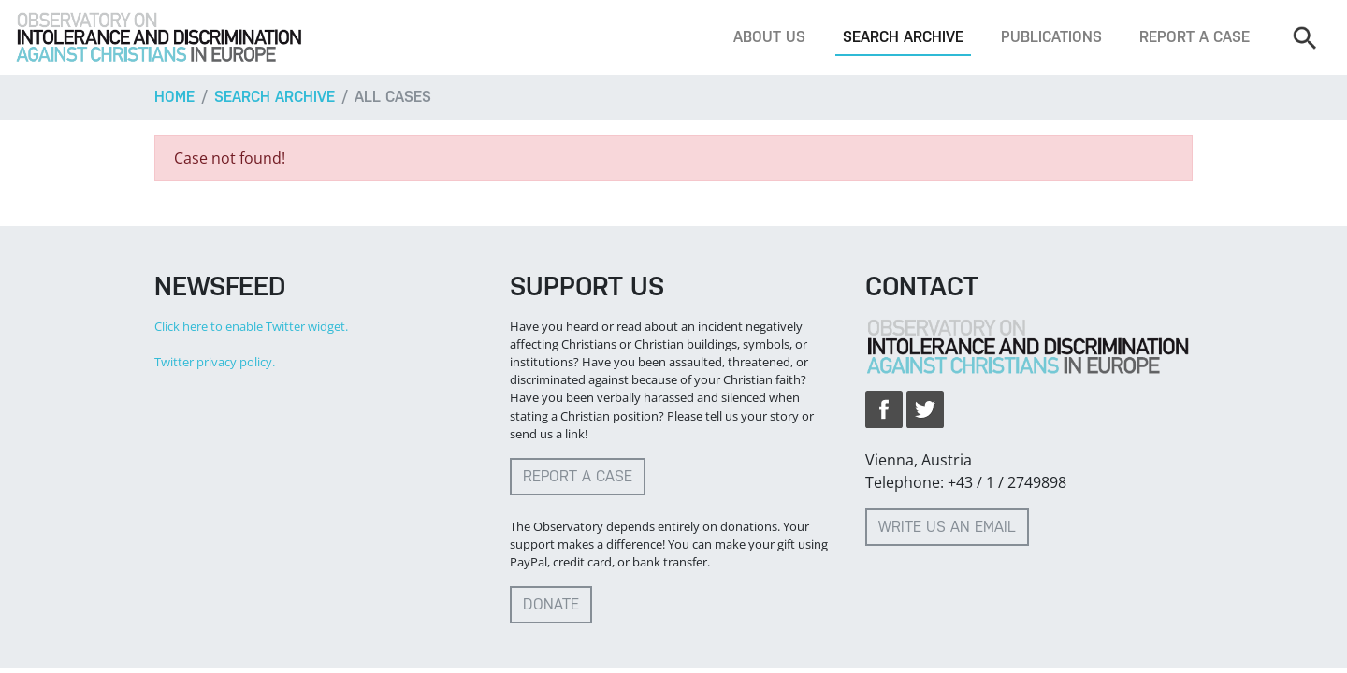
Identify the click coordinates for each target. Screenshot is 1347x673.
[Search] (1304, 37)
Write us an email (947, 527)
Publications (1051, 37)
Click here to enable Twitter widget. (251, 326)
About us (769, 37)
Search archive (903, 37)
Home (174, 97)
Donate (551, 604)
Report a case (1194, 37)
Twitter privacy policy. (214, 361)
